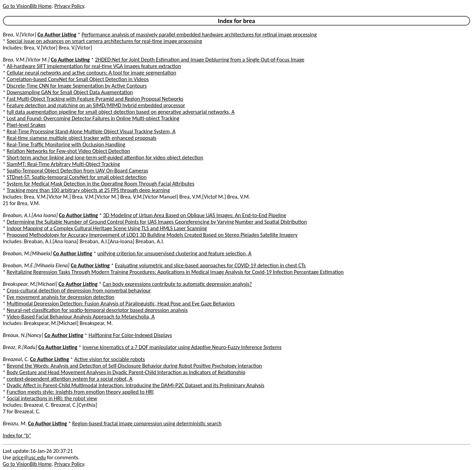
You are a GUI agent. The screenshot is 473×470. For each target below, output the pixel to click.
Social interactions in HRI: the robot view (52, 398)
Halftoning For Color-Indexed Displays (130, 335)
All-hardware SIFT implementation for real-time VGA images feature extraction (94, 66)
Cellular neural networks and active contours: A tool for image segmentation (91, 72)
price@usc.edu (29, 457)
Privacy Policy (69, 6)
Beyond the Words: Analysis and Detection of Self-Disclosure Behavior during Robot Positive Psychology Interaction (134, 365)
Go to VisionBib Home (27, 6)
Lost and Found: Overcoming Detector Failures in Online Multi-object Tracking (93, 118)
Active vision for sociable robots (109, 359)
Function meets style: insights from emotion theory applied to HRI (80, 392)
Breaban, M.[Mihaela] (27, 253)
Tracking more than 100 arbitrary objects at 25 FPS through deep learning (88, 190)
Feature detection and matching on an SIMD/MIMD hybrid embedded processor (96, 105)
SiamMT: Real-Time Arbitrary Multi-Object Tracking (63, 164)
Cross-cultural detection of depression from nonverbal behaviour (79, 290)
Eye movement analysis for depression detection (60, 297)
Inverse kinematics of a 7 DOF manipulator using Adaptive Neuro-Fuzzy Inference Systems (181, 347)
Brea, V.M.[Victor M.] (26, 59)
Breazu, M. (15, 423)
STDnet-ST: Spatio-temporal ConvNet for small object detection (77, 177)
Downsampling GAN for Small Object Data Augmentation (70, 92)
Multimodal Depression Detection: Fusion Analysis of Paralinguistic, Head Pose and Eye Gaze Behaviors (121, 303)
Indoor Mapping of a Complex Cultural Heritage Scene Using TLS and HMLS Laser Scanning (107, 228)
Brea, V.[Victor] (19, 34)
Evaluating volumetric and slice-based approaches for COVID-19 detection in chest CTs (210, 265)
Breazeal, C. (16, 359)
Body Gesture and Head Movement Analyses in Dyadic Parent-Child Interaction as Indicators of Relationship (126, 372)
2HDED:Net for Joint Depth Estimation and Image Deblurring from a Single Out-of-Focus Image (199, 59)
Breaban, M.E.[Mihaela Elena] (36, 265)
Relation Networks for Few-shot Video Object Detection (68, 151)
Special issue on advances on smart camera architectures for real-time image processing (104, 41)
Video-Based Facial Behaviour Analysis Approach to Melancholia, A (81, 316)
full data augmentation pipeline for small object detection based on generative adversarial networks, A (121, 112)
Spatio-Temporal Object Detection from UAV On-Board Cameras (77, 170)
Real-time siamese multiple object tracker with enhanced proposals (82, 138)
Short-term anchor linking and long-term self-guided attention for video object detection (105, 157)
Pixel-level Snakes (26, 125)
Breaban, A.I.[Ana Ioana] (30, 215)
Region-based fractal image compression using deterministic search (147, 423)
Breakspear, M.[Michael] (30, 284)
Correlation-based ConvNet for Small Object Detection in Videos (78, 79)
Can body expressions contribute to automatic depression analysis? (177, 284)
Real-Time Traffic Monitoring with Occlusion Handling (66, 144)
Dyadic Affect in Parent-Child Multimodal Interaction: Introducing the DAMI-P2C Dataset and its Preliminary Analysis (135, 385)
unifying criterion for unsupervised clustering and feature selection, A (175, 253)
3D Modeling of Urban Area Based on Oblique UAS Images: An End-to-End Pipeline (194, 215)
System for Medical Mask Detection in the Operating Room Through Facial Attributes (100, 183)
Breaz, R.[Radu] (20, 347)
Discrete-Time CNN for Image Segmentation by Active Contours (77, 85)
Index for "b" (17, 435)
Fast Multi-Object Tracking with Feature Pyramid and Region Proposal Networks (95, 99)
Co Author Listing (56, 34)
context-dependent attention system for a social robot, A (70, 379)
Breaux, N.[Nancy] (23, 335)
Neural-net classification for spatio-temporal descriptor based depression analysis (97, 310)
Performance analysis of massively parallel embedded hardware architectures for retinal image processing (199, 34)
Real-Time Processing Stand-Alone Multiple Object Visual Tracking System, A (91, 131)
